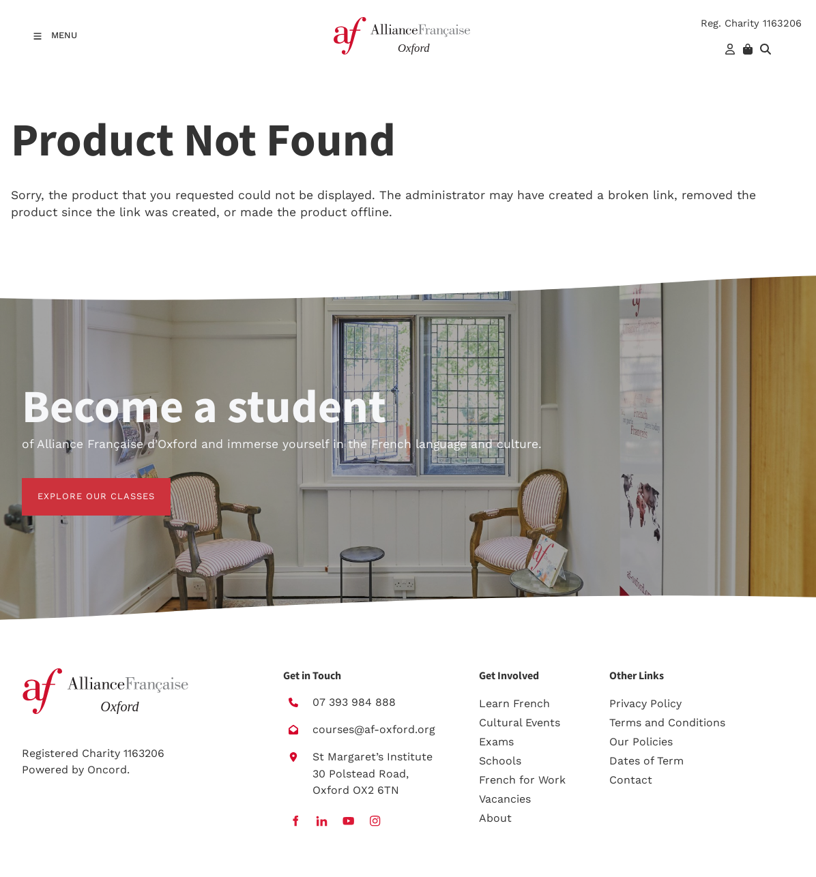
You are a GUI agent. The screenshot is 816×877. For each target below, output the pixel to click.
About (495, 818)
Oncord (107, 769)
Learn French (514, 703)
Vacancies (505, 798)
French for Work (522, 779)
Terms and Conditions (667, 722)
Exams (496, 741)
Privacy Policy (645, 703)
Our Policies (641, 741)
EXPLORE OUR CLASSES (80, 486)
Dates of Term (646, 760)
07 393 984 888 (354, 702)
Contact (630, 779)
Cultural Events (519, 722)
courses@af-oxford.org (373, 729)
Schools (500, 760)
